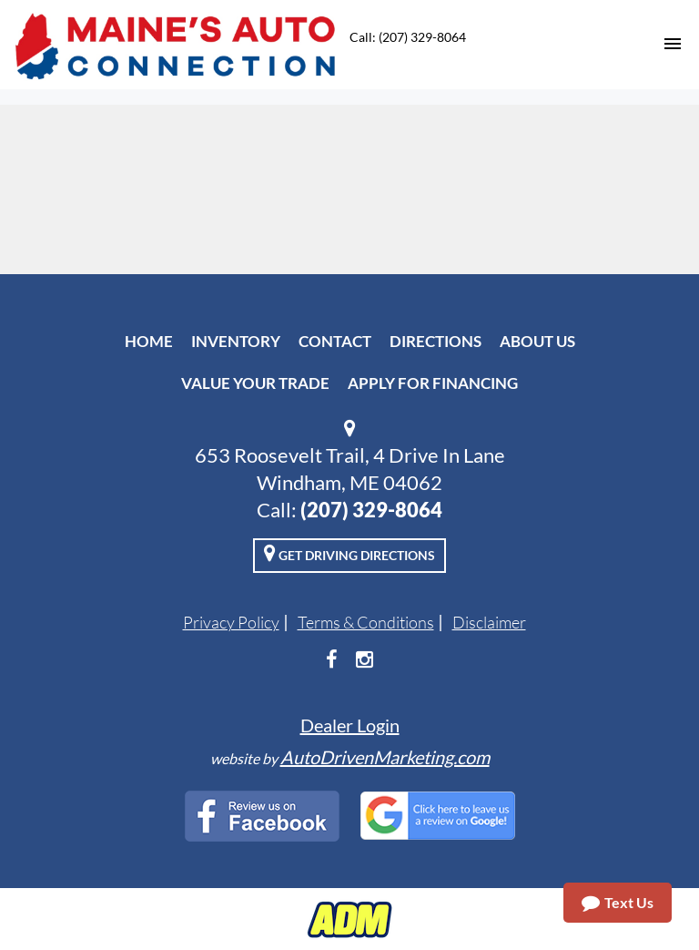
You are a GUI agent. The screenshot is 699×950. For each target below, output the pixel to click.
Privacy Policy (231, 622)
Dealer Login (350, 725)
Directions (435, 341)
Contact (335, 341)
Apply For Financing (433, 383)
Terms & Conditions (366, 622)
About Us (537, 341)
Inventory (235, 341)
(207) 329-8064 (371, 509)
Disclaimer (489, 622)
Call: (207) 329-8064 (408, 37)
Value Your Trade (255, 383)
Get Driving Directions (349, 553)
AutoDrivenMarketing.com (385, 757)
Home (149, 341)
